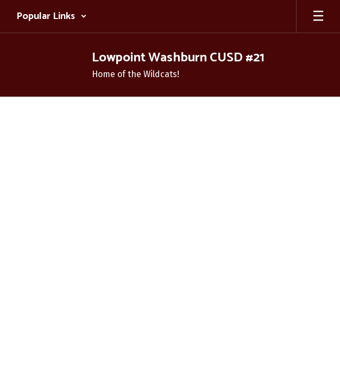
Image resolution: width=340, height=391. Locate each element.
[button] (51, 16)
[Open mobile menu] (318, 16)
